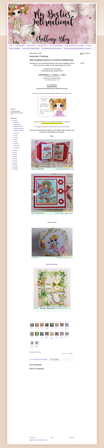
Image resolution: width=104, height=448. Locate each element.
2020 (13, 154)
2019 (13, 156)
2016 (13, 162)
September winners (17, 126)
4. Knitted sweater (46, 328)
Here (58, 80)
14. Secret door (56, 337)
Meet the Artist (31, 45)
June (15, 137)
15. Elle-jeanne (61, 337)
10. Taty (36, 336)
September (16, 124)
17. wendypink (31, 346)
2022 (13, 150)
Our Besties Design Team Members (52, 48)
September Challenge (18, 130)
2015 (13, 164)
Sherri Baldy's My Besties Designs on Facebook (77, 48)
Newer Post (32, 437)
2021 (13, 152)
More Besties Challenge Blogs (31, 48)
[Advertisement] (52, 422)
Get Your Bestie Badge (56, 45)
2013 (13, 169)
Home (11, 45)
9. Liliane (31, 336)
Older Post (71, 437)
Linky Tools (64, 353)
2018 (13, 158)
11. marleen (41, 337)
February (16, 145)
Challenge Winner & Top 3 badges (74, 45)
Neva (51, 136)
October (16, 122)
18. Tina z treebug (36, 346)
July (15, 135)
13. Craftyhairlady (51, 337)
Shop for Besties (19, 45)
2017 (13, 160)
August (15, 133)
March (15, 143)
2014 (13, 167)
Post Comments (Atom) (41, 440)
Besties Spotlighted (14, 48)
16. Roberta (66, 336)
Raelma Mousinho (52, 264)
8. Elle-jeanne (66, 328)
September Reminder (18, 128)
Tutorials (89, 45)
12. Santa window (46, 337)
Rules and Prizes (42, 45)
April (15, 141)
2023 (13, 120)
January (16, 147)
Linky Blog (70, 353)
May (15, 139)
